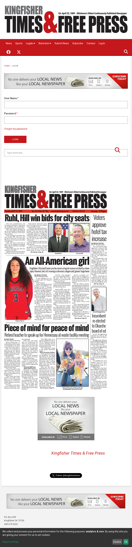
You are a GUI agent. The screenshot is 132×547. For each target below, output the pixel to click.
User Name (11, 98)
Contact (91, 43)
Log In (102, 43)
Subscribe (77, 43)
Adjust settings (10, 541)
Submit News (61, 43)
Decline (117, 541)
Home (6, 66)
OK (125, 541)
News (9, 43)
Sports (19, 43)
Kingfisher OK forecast (90, 165)
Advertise (44, 43)
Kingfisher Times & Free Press (78, 453)
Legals (30, 43)
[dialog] (66, 537)
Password (11, 113)
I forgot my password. (16, 128)
